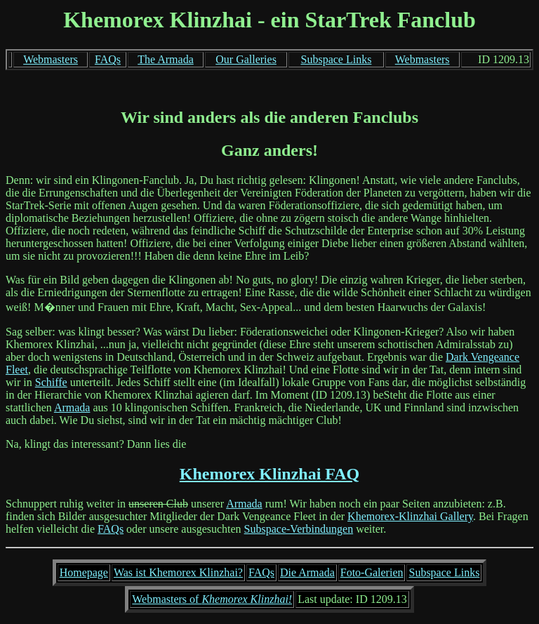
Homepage (84, 572)
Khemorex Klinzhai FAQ (269, 474)
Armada (72, 407)
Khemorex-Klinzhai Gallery (410, 516)
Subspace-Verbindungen (299, 529)
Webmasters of (212, 599)
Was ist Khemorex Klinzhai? (178, 572)
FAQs (108, 59)
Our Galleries (246, 59)
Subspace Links (336, 59)
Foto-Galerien (372, 572)
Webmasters (50, 59)
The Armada (166, 59)
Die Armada (307, 572)
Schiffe (51, 382)
